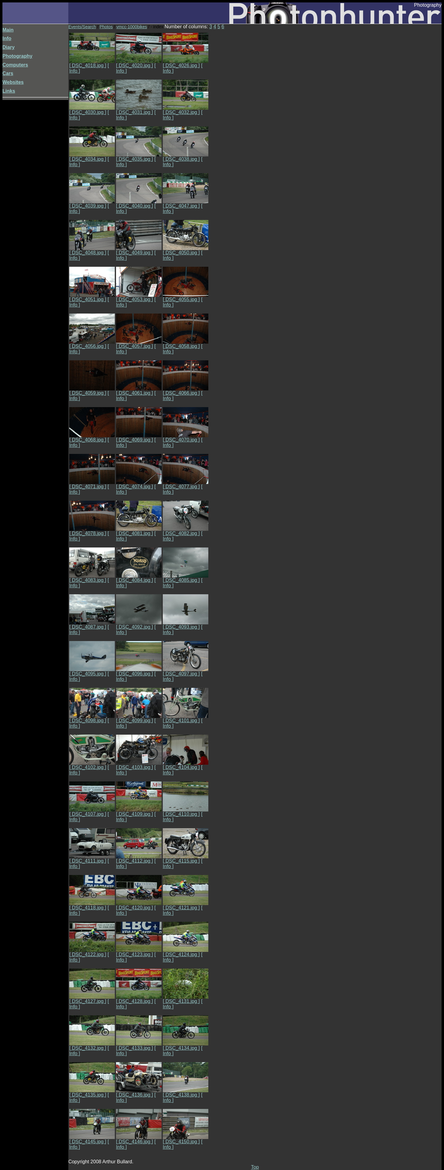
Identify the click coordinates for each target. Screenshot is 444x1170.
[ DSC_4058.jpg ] (185, 344)
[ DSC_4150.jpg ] (185, 1139)
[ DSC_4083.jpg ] (92, 578)
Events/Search (82, 26)
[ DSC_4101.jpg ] (185, 718)
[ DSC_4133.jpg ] (139, 1046)
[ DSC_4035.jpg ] (139, 157)
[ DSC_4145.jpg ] (92, 1139)
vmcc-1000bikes (131, 26)
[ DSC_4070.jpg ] (185, 437)
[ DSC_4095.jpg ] (92, 671)
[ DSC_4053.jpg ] (139, 297)
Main (7, 30)
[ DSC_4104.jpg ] (185, 765)
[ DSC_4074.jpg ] (139, 484)
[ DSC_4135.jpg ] (92, 1092)
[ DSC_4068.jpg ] (92, 437)
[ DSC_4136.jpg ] (139, 1092)
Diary (8, 47)
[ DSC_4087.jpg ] (92, 625)
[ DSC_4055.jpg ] (185, 297)
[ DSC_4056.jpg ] (92, 344)
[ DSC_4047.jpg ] (185, 203)
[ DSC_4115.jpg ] (185, 858)
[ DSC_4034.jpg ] (92, 157)
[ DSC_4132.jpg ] (92, 1046)
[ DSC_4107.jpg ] (92, 812)
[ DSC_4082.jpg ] (185, 531)
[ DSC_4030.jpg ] (92, 110)
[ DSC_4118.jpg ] (92, 905)
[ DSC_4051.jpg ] (92, 297)
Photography (17, 56)
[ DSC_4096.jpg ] (139, 671)
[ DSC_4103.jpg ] (139, 765)
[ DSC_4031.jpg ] (139, 110)
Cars (7, 73)
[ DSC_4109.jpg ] (139, 812)
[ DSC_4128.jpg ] (139, 999)
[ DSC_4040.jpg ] (139, 203)
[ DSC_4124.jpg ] (185, 952)
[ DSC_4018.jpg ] (92, 63)
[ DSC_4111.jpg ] (92, 858)
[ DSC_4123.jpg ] (139, 952)
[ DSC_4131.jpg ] (185, 999)
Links (8, 91)
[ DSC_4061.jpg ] (139, 391)
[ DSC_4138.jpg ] (185, 1092)
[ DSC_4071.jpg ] (92, 484)
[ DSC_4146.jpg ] (139, 1139)
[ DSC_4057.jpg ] (139, 344)
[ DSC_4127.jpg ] (92, 999)
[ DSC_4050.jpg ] (185, 250)
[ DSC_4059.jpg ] (92, 391)
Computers (15, 64)
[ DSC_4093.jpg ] (185, 625)
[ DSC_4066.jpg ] (185, 391)
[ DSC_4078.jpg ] (92, 531)
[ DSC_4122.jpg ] (92, 952)
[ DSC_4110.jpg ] (185, 812)
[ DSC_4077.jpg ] (185, 484)
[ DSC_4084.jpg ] (139, 578)
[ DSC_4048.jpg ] (92, 250)
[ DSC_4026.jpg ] (185, 63)
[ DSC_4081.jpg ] (139, 531)
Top (255, 1167)
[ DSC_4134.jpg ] (185, 1046)
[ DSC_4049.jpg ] (139, 250)
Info (6, 38)
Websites (13, 82)
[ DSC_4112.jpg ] (139, 858)
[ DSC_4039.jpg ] (92, 203)
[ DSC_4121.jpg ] (185, 905)
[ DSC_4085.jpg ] (185, 578)
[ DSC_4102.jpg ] (92, 765)
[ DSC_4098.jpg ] (92, 718)
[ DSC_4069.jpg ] (139, 437)
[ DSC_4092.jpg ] (139, 625)
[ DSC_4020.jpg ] (139, 63)
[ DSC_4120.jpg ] (139, 905)
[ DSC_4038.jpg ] (185, 157)
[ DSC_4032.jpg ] (185, 110)
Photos (106, 26)
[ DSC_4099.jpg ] (139, 718)
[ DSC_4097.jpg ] (185, 671)
